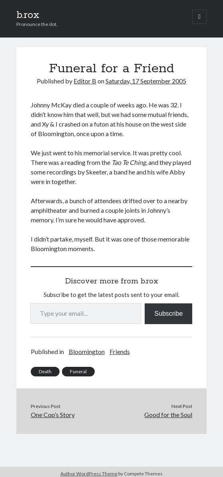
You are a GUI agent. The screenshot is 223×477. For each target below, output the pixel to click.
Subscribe (168, 313)
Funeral (78, 371)
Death (45, 371)
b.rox (28, 15)
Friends (120, 351)
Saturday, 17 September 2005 (146, 81)
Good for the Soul (168, 414)
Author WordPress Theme (88, 474)
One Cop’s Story (53, 414)
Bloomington (87, 351)
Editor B (85, 81)
